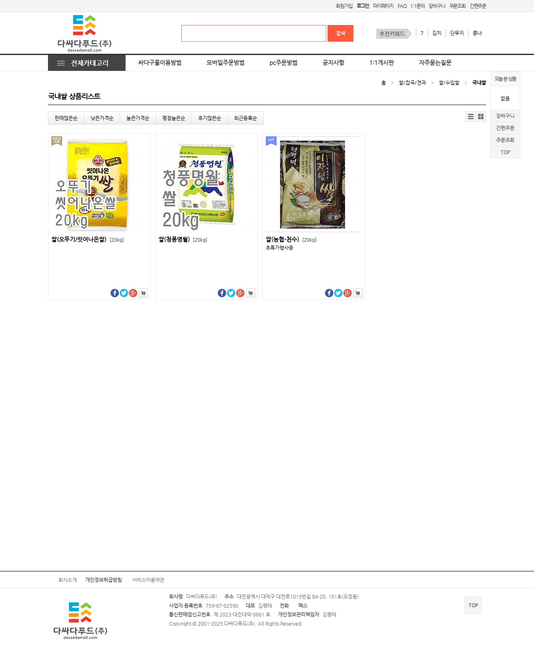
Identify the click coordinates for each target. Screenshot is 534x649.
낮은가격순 (102, 118)
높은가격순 (137, 118)
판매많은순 (66, 118)
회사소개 (67, 580)
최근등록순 (245, 118)
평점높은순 (173, 118)
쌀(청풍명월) (183, 239)
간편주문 (478, 6)
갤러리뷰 (481, 116)
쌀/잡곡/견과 (412, 82)
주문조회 (457, 6)
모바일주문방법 (225, 63)
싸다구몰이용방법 (159, 63)
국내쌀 (479, 82)
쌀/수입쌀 (449, 82)
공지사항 (333, 63)
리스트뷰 (471, 116)
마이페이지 (383, 6)
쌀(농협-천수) (291, 239)
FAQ (402, 6)
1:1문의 (417, 6)
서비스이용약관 (148, 580)
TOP (505, 152)
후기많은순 (209, 118)
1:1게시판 (381, 63)
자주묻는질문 (435, 63)
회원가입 (344, 6)
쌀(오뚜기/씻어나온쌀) (87, 239)
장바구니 (436, 6)
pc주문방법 (283, 63)
